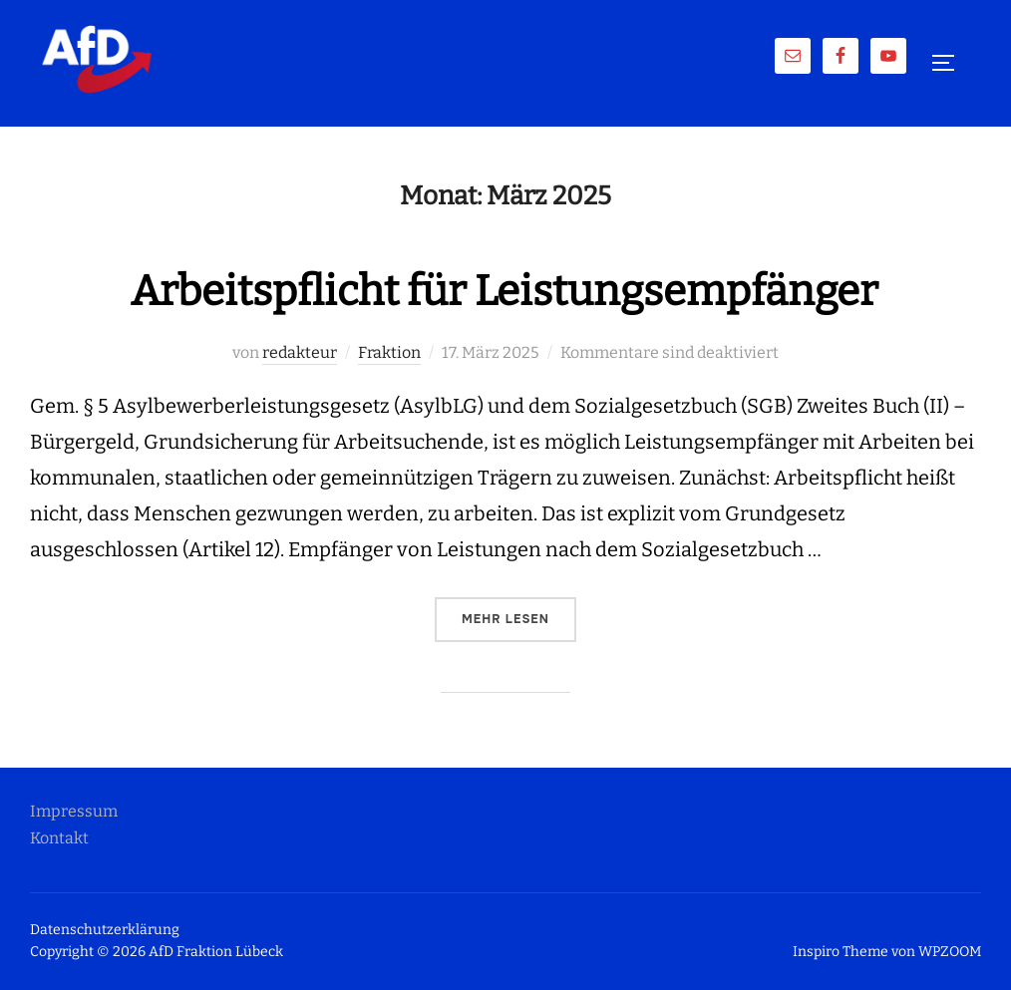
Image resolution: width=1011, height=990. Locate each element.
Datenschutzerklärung (104, 929)
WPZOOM (949, 951)
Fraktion (389, 352)
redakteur (299, 352)
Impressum (74, 811)
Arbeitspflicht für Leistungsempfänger (504, 291)
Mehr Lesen (519, 617)
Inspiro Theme (840, 951)
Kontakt (59, 837)
